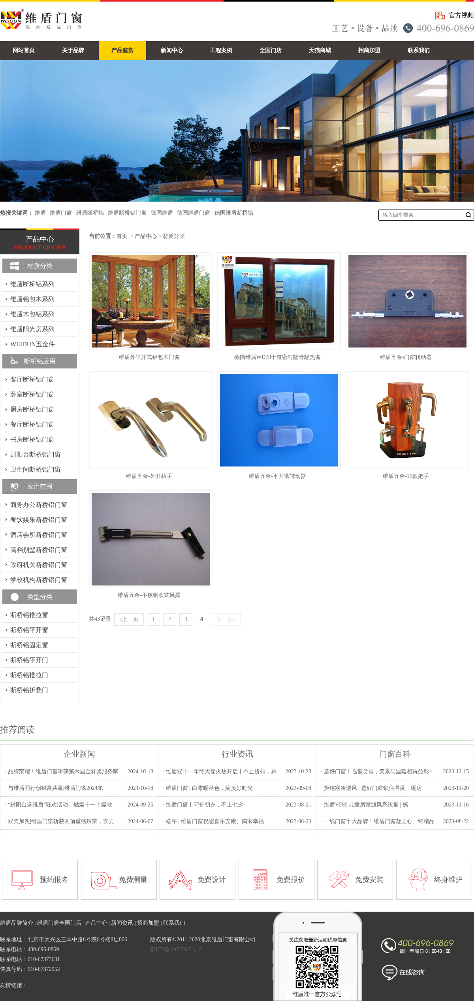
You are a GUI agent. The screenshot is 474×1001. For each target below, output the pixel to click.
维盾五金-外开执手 (149, 476)
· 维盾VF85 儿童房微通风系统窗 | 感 (364, 805)
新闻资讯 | (124, 923)
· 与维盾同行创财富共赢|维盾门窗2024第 (54, 788)
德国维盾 (162, 213)
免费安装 (369, 880)
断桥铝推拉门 (29, 675)
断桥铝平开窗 (29, 630)
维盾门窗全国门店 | (61, 923)
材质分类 (174, 236)
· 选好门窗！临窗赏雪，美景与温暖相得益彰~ (376, 771)
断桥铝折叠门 (29, 690)
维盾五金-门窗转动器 (406, 357)
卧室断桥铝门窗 (32, 394)
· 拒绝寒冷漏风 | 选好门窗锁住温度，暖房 (371, 788)
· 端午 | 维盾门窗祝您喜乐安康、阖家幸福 (213, 821)
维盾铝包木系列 (32, 299)
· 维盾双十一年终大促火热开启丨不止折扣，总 (219, 771)
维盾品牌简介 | (18, 923)
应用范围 (40, 486)
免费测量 (133, 880)
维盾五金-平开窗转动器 (277, 476)
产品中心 (146, 236)
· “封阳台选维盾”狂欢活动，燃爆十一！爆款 (58, 805)
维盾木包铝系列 (32, 314)
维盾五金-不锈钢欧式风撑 (149, 595)
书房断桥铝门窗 (32, 439)
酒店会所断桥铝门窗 (38, 534)
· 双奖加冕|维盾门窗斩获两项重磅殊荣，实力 (59, 821)
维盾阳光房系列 (32, 329)
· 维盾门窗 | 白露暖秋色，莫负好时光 (208, 788)
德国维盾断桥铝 (233, 213)
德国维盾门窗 (193, 213)
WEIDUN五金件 (32, 344)
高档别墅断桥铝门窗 (38, 549)
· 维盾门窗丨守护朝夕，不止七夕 (203, 805)
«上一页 (129, 619)
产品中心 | (98, 923)
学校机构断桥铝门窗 (38, 579)
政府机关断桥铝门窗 (38, 564)
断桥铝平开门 (29, 660)
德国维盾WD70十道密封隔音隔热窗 (277, 357)
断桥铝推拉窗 (29, 615)
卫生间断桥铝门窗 (35, 469)
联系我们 (174, 923)
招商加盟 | (150, 923)
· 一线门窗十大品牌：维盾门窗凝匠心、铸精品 (377, 821)
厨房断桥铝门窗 (32, 409)
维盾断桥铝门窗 (127, 213)
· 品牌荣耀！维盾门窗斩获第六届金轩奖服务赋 (61, 771)
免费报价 (290, 880)
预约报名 (54, 880)
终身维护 (448, 880)
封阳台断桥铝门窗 (35, 454)
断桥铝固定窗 (29, 645)
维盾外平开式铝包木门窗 (149, 357)
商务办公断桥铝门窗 (38, 504)
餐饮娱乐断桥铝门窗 (38, 519)
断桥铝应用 (40, 361)
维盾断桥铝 (90, 213)
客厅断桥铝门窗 (32, 379)
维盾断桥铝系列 (32, 284)
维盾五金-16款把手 (406, 476)
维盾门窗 (61, 213)
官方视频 (461, 15)
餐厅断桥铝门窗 (32, 424)
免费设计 (212, 880)
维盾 (40, 213)
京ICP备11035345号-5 (176, 949)
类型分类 (40, 596)
